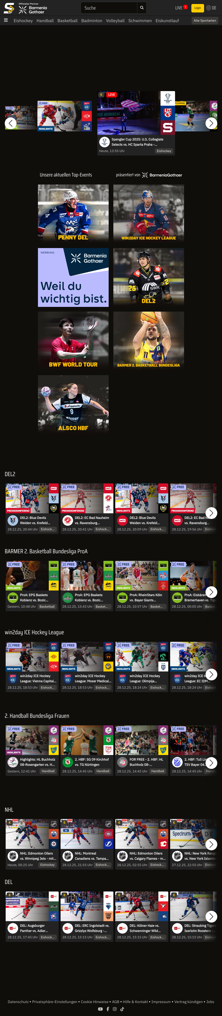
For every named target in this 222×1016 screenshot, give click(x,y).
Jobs (210, 1002)
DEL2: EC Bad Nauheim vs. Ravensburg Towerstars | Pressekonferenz (92, 521)
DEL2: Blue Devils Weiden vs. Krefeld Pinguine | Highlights (145, 521)
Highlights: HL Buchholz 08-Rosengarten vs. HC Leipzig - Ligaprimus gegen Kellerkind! (37, 762)
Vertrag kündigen (189, 1002)
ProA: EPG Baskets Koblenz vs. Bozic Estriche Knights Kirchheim (89, 598)
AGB (116, 1002)
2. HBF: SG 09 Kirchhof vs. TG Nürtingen (92, 762)
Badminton (91, 20)
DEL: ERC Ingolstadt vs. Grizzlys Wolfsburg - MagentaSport (92, 928)
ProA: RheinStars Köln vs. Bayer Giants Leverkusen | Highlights (147, 598)
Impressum (161, 1002)
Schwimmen (140, 20)
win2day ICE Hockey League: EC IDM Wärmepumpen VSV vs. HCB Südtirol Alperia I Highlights (202, 679)
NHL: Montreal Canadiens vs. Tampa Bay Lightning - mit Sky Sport (92, 856)
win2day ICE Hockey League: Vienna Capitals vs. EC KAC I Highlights (37, 679)
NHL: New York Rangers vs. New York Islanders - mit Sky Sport (202, 856)
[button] (10, 123)
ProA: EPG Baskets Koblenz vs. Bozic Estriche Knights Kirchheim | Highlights (36, 598)
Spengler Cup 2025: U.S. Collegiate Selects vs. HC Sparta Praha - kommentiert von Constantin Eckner (138, 142)
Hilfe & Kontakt (136, 1002)
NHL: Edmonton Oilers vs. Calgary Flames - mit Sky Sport (147, 856)
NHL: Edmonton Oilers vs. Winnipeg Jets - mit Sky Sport (36, 856)
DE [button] (211, 8)
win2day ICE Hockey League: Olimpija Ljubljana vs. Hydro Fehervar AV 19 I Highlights (145, 679)
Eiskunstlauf (167, 20)
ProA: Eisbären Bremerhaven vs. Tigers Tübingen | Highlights (202, 598)
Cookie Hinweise (95, 1002)
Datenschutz (18, 1002)
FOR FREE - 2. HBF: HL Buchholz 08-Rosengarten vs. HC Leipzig (146, 762)
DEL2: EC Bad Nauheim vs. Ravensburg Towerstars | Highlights (202, 521)
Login (197, 8)
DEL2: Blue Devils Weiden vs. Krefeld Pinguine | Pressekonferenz (34, 521)
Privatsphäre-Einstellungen (55, 1002)
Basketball (68, 20)
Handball (45, 20)
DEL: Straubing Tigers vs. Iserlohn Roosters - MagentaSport (203, 928)
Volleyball (115, 20)
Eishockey (23, 20)
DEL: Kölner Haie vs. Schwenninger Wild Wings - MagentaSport (146, 928)
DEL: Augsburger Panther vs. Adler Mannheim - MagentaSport (32, 928)
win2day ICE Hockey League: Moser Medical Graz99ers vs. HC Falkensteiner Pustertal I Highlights (93, 679)
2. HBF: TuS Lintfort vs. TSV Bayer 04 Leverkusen (201, 762)
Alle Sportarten (205, 20)
